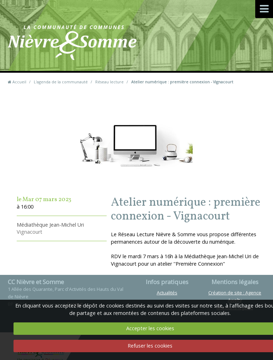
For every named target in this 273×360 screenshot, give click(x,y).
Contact (169, 53)
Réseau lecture (109, 81)
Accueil (19, 81)
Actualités (167, 292)
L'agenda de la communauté (61, 81)
